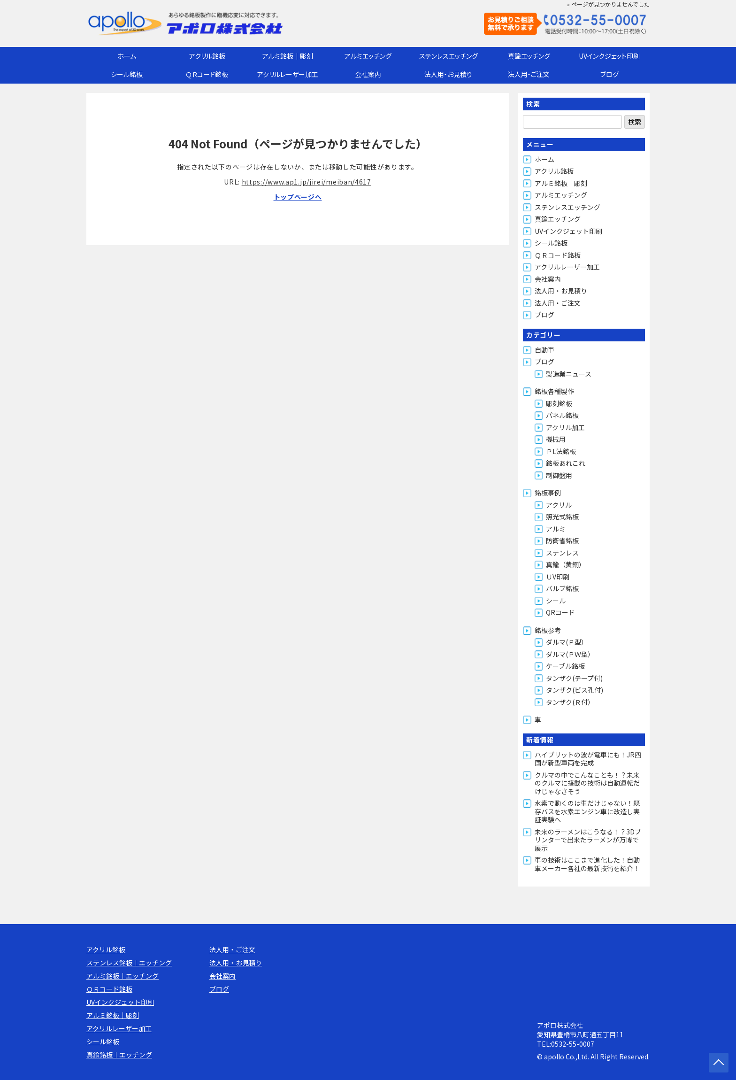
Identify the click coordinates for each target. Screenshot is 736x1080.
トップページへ (298, 196)
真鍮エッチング (529, 56)
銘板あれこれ (565, 463)
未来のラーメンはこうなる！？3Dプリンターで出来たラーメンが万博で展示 (588, 840)
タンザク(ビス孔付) (574, 689)
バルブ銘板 (562, 588)
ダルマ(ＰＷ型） (570, 654)
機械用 (556, 439)
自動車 (544, 350)
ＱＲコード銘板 (207, 74)
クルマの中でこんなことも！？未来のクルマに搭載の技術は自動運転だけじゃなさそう (587, 783)
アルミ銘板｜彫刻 (287, 56)
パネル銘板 (562, 415)
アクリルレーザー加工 (287, 74)
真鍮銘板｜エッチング (119, 1054)
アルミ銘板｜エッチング (122, 975)
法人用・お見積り (448, 74)
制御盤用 (559, 475)
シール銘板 (127, 74)
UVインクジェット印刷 (609, 56)
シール (556, 600)
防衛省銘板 (562, 540)
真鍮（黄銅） (565, 564)
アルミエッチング (368, 56)
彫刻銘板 (559, 403)
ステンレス (562, 552)
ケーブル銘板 (565, 666)
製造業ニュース (568, 373)
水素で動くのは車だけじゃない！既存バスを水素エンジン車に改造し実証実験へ (587, 811)
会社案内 (368, 74)
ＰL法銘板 (561, 451)
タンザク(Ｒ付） (570, 702)
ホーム (126, 56)
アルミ (556, 528)
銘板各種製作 (554, 391)
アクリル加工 (565, 427)
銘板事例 (548, 492)
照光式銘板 (562, 516)
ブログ (609, 74)
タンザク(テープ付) (574, 678)
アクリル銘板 (207, 56)
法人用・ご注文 (529, 74)
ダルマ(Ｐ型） (567, 642)
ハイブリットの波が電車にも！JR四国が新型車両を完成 (588, 759)
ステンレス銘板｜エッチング (129, 962)
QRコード (560, 612)
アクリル (559, 504)
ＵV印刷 (557, 576)
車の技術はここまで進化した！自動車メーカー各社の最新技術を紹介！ (587, 864)
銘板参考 (548, 630)
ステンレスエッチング (448, 56)
